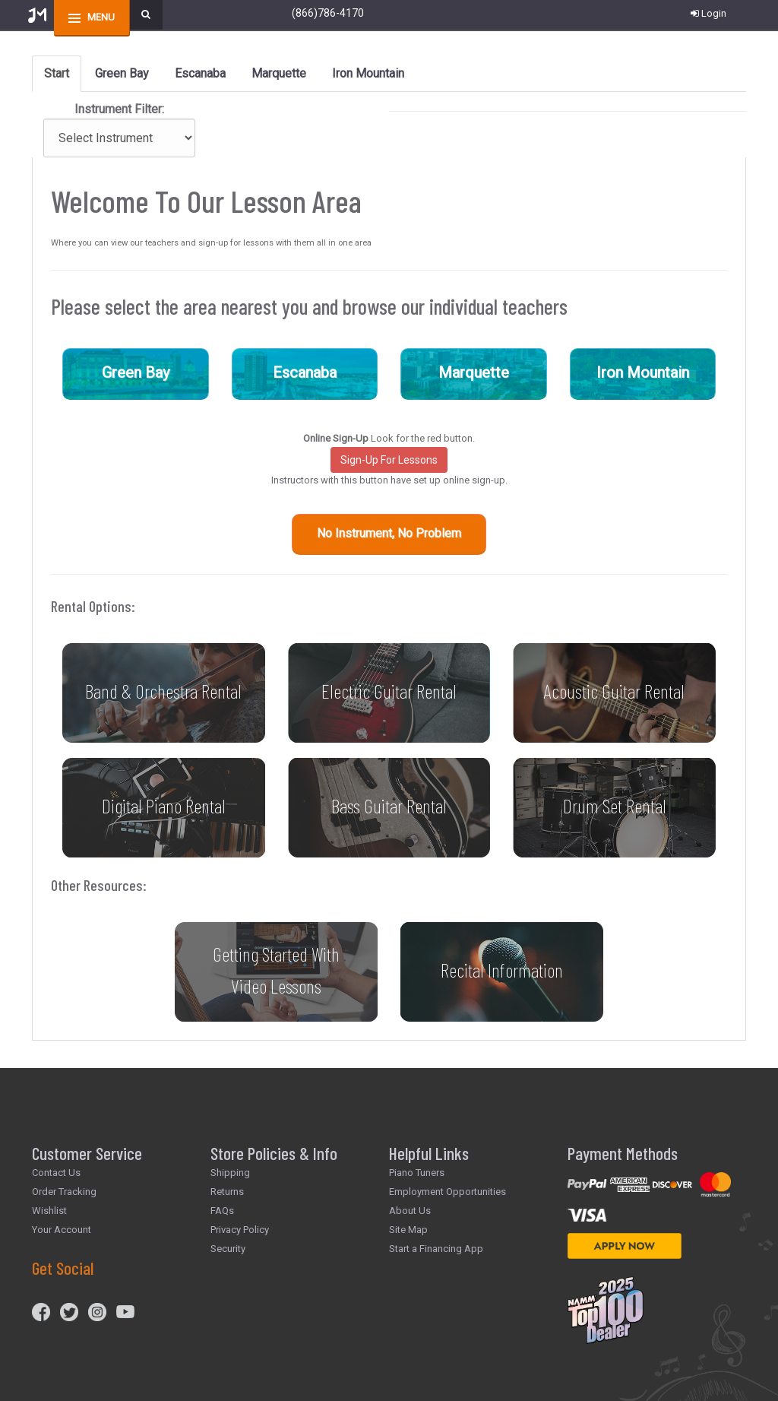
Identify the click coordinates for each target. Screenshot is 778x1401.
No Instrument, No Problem (389, 533)
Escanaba (305, 372)
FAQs (222, 1210)
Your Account (61, 1229)
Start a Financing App (436, 1248)
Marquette (473, 372)
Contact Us (56, 1172)
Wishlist (49, 1210)
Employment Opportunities (447, 1191)
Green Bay (135, 372)
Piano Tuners (416, 1172)
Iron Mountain (642, 372)
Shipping (230, 1172)
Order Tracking (64, 1191)
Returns (227, 1191)
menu (101, 17)
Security (227, 1248)
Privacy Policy (239, 1229)
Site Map (408, 1229)
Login (708, 13)
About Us (410, 1210)
